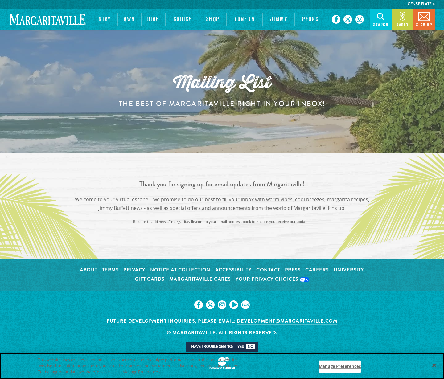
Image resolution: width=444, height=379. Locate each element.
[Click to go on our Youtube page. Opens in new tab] (233, 304)
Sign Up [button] (424, 18)
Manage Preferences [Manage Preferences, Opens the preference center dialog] (340, 366)
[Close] (434, 365)
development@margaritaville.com (287, 321)
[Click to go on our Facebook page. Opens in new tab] (336, 19)
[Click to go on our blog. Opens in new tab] (245, 304)
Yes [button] (240, 346)
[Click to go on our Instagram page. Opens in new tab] (359, 19)
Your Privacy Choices (273, 279)
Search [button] (380, 18)
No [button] (250, 346)
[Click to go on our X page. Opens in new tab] (347, 19)
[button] (104, 19)
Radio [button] (402, 18)
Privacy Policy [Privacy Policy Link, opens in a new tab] (177, 371)
